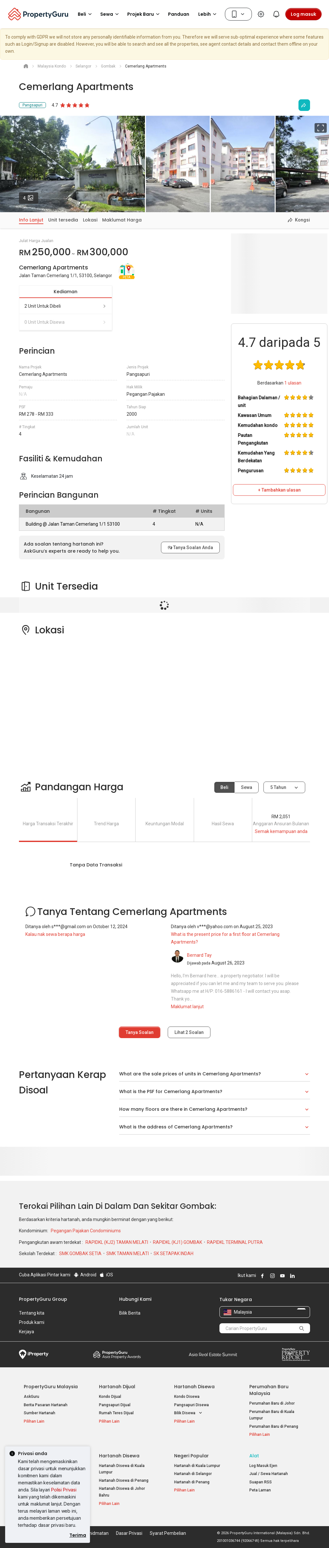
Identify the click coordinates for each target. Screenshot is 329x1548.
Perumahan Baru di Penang (273, 1426)
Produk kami (31, 1322)
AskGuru (31, 1396)
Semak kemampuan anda (281, 831)
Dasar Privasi (129, 1533)
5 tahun (278, 787)
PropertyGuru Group (43, 1299)
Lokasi (90, 220)
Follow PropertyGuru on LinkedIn (291, 1276)
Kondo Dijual (110, 1396)
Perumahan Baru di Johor (272, 1403)
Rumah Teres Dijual (116, 1413)
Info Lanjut (31, 220)
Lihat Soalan (189, 1032)
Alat (254, 1456)
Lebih (208, 14)
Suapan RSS (260, 1482)
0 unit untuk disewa (65, 322)
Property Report (295, 1354)
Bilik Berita (129, 1313)
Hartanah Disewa (194, 1386)
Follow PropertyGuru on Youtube (281, 1276)
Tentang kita (31, 1313)
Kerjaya (26, 1331)
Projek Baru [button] (144, 14)
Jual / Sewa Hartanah (268, 1473)
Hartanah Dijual (117, 1386)
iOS (106, 1274)
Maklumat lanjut (187, 1006)
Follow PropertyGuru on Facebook (261, 1276)
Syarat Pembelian (168, 1533)
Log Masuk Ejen (263, 1465)
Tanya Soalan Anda (190, 547)
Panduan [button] (178, 14)
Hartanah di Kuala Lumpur (197, 1465)
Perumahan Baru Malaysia (269, 1390)
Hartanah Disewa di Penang (123, 1480)
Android (84, 1274)
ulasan (292, 382)
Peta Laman (260, 1490)
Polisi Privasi (63, 1489)
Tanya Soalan (140, 1032)
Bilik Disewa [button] (188, 1413)
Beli (224, 787)
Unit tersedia (63, 220)
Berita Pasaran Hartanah (45, 1405)
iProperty (34, 1354)
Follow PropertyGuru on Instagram (271, 1276)
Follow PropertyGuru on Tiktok (307, 1275)
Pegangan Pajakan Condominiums (86, 1230)
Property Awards (117, 1354)
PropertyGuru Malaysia (51, 1386)
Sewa (246, 787)
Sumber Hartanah (39, 1413)
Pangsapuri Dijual (114, 1405)
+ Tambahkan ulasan (279, 490)
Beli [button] (86, 14)
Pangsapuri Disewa (191, 1405)
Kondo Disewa (187, 1396)
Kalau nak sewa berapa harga (55, 934)
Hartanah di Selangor (193, 1473)
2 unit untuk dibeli (65, 306)
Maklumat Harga (122, 220)
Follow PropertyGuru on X (300, 1275)
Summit (213, 1354)
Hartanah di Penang (191, 1482)
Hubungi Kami (135, 1299)
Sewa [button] (110, 14)
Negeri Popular (191, 1456)
